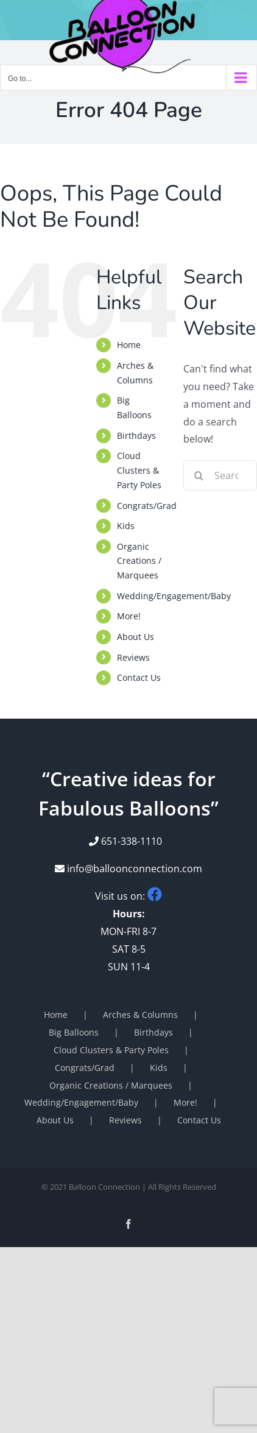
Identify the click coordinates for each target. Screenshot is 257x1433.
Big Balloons (74, 1032)
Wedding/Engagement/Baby (174, 596)
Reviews (133, 657)
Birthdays (136, 435)
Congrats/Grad (147, 505)
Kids (126, 526)
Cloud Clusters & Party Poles (139, 470)
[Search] (198, 475)
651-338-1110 (131, 841)
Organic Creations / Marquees (139, 561)
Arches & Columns (140, 1014)
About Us (135, 636)
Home (129, 344)
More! (129, 616)
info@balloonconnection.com (128, 868)
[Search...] (220, 475)
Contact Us (139, 677)
